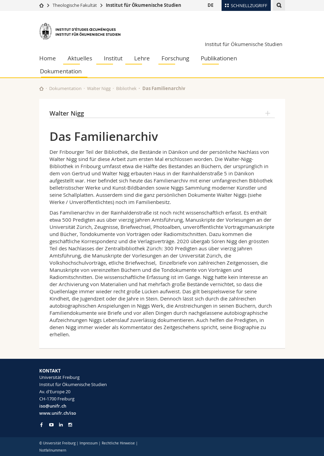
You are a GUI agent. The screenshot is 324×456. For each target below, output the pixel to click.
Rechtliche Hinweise (118, 443)
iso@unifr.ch (52, 406)
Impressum (89, 443)
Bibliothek (126, 88)
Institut (113, 58)
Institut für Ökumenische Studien (143, 5)
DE (210, 5)
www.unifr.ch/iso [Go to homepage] (57, 413)
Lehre (142, 58)
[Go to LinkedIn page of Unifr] (61, 425)
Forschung (175, 58)
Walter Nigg (99, 88)
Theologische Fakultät (75, 5)
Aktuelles (80, 58)
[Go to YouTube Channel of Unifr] (51, 425)
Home (47, 58)
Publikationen (219, 58)
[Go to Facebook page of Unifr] (41, 425)
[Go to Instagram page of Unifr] (70, 425)
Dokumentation (61, 71)
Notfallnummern (52, 450)
